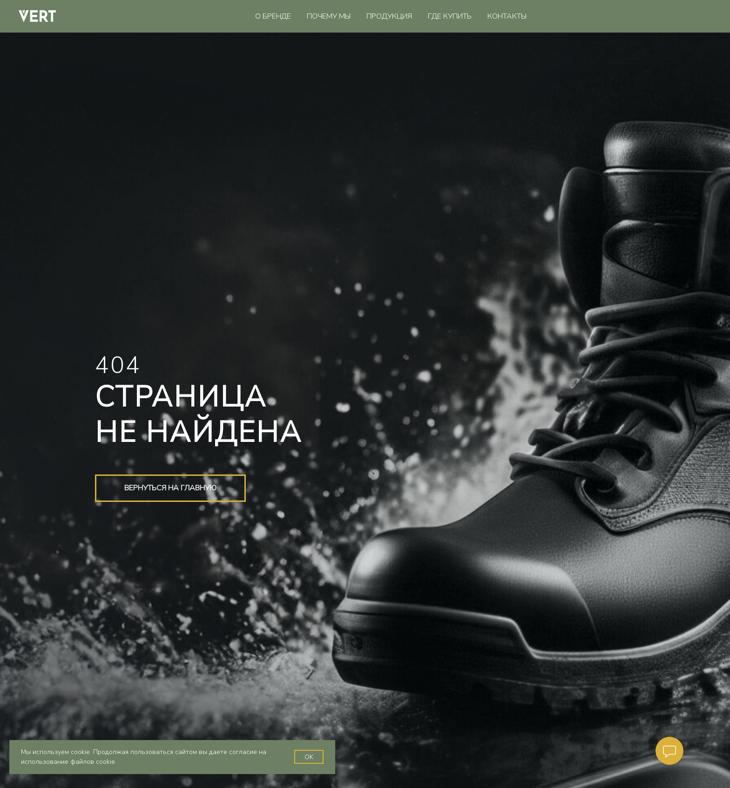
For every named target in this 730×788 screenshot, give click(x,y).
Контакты (507, 16)
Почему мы (329, 16)
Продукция (389, 16)
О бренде (273, 16)
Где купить (450, 16)
